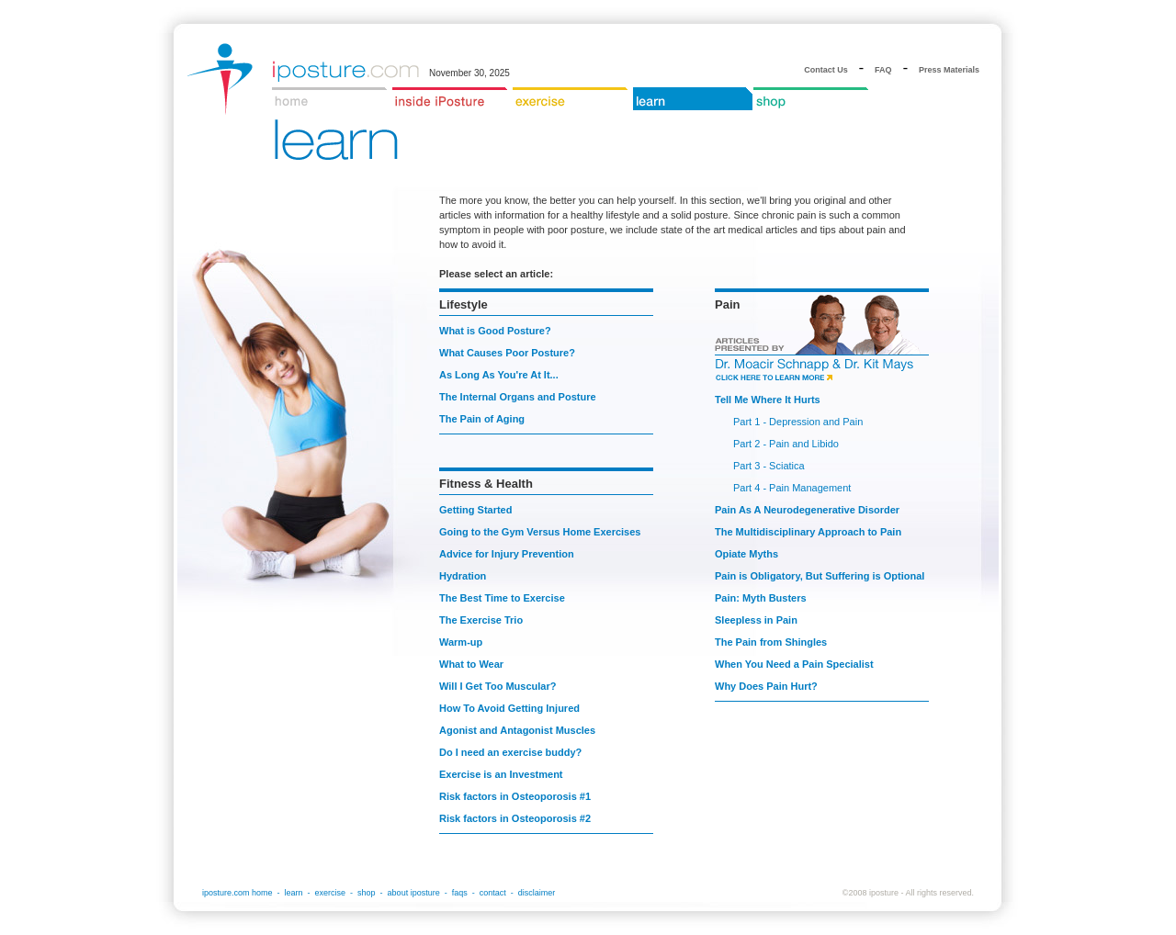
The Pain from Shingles (771, 642)
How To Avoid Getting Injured (509, 708)
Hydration (462, 575)
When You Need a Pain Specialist (794, 664)
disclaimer (537, 892)
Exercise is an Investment (501, 774)
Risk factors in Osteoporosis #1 (515, 796)
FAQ (883, 69)
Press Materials (949, 69)
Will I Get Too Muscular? (497, 686)
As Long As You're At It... (499, 374)
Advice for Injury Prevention (506, 553)
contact (493, 892)
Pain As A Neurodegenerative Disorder (807, 509)
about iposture (414, 892)
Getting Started (475, 509)
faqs (460, 892)
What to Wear (471, 664)
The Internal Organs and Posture (517, 396)
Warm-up (460, 642)
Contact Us (826, 69)
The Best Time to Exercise (502, 597)
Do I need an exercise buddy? (510, 752)
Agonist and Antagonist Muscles (517, 730)
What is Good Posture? (495, 330)
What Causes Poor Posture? (507, 352)
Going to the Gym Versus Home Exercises (539, 531)
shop (366, 892)
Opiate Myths (746, 553)
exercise (330, 892)
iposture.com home (237, 892)
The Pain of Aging (482, 418)
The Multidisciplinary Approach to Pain (808, 531)
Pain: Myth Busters (761, 597)
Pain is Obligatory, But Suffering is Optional (819, 575)
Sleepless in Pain (756, 619)
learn (294, 892)
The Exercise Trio (481, 619)
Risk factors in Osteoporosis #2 (515, 818)
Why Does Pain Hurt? (766, 686)
